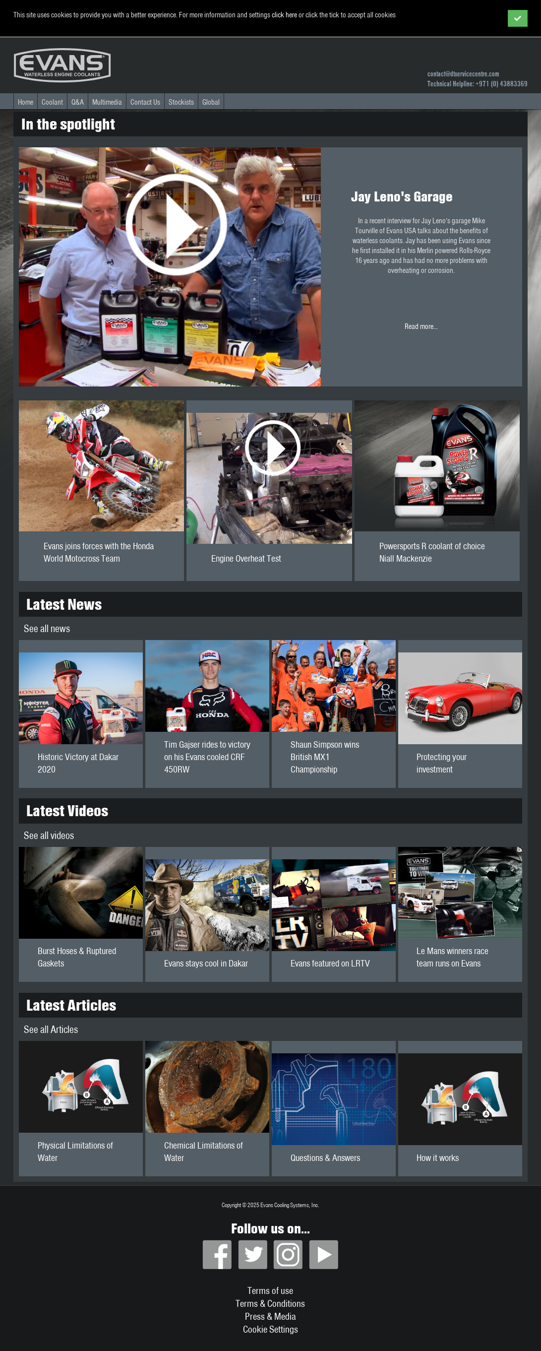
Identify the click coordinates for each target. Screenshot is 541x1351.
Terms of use (270, 1290)
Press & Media (270, 1316)
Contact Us (145, 102)
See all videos (49, 835)
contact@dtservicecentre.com (463, 74)
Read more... (421, 259)
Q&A (77, 102)
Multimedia (107, 102)
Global (211, 102)
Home (25, 102)
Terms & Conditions (270, 1303)
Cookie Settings (270, 1329)
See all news (47, 628)
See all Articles (51, 1029)
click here (284, 15)
